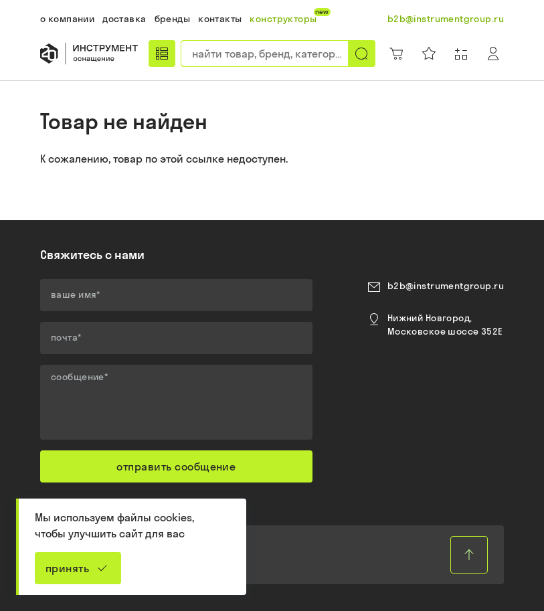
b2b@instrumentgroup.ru (445, 286)
